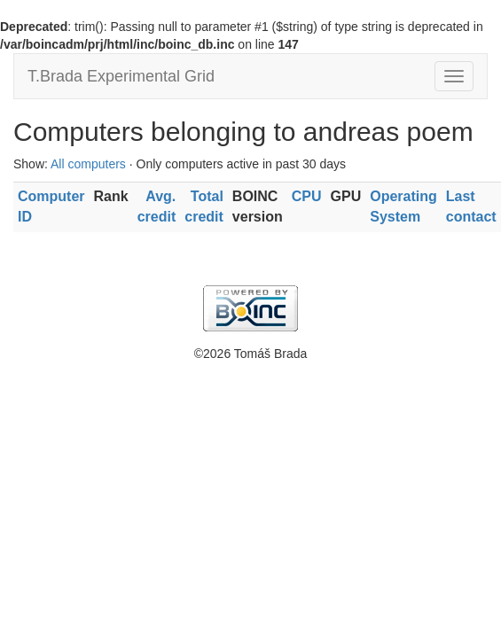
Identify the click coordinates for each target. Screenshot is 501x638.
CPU (307, 196)
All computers (88, 164)
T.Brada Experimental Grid (121, 76)
